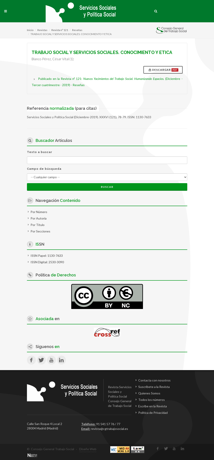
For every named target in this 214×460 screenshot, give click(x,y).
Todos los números (151, 400)
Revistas (42, 30)
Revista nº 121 (59, 30)
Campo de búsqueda (44, 168)
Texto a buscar (39, 152)
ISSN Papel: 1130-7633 (47, 255)
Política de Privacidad (153, 412)
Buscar (107, 187)
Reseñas (77, 30)
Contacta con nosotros (154, 380)
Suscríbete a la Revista (154, 387)
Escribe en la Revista (152, 406)
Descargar (163, 70)
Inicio (30, 30)
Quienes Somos (149, 393)
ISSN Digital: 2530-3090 (47, 262)
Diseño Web (87, 449)
